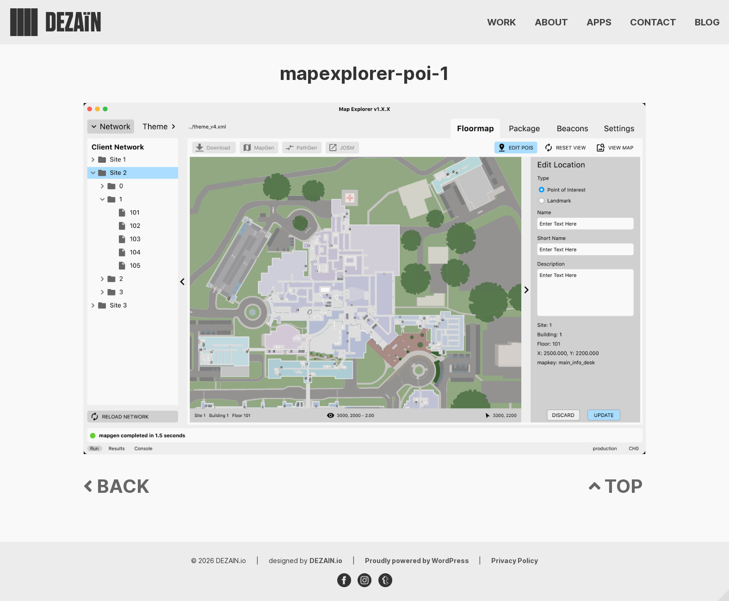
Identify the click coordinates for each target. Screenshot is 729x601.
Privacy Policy (514, 560)
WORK (501, 22)
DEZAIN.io (325, 560)
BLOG (707, 22)
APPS (599, 22)
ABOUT (551, 22)
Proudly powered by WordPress (417, 560)
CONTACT (653, 22)
